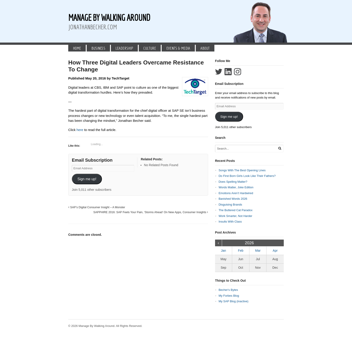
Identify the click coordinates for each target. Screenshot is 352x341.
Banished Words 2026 (233, 198)
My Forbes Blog (229, 295)
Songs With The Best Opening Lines (242, 170)
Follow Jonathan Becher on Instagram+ (237, 71)
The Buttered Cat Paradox (236, 210)
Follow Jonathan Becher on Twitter (218, 71)
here (80, 130)
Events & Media (178, 48)
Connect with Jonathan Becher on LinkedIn (228, 71)
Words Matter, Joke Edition (236, 187)
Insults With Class (230, 221)
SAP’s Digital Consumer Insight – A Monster (96, 207)
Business (98, 48)
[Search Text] (246, 148)
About (205, 48)
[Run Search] (279, 148)
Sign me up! (86, 179)
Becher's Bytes (228, 290)
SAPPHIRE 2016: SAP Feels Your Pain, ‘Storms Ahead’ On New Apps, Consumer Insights (150, 212)
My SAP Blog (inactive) (234, 301)
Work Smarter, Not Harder (235, 216)
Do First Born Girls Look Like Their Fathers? (247, 176)
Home (77, 48)
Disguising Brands (230, 204)
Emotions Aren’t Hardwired (236, 193)
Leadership (124, 48)
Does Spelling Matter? (233, 181)
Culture (149, 48)
